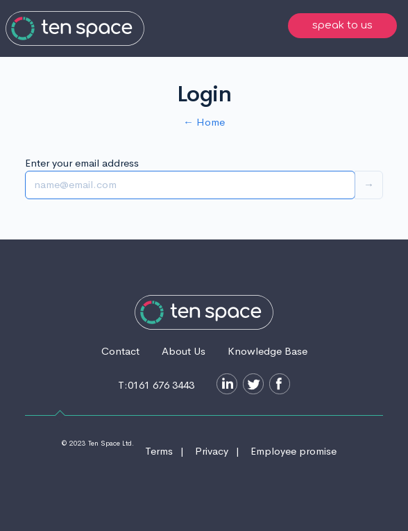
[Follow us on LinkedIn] (224, 385)
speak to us (342, 25)
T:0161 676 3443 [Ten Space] (156, 384)
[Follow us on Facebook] (277, 385)
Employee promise (293, 450)
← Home (204, 121)
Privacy (211, 450)
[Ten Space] (75, 28)
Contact (120, 350)
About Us (183, 350)
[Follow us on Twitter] (250, 385)
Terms (159, 450)
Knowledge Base (267, 350)
